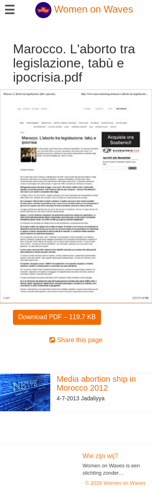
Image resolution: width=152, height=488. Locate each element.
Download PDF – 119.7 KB (57, 316)
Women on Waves (84, 9)
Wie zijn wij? (100, 455)
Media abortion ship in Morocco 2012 (96, 383)
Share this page (76, 340)
